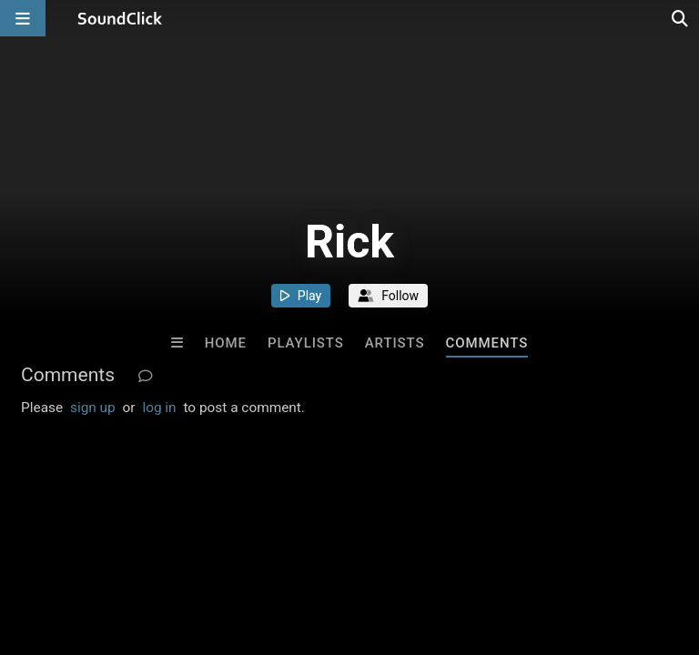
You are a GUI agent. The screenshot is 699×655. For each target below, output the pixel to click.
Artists (395, 343)
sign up (93, 407)
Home (226, 343)
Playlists (306, 343)
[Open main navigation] (23, 18)
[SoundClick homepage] (120, 18)
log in (159, 407)
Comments (487, 343)
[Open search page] (681, 18)
